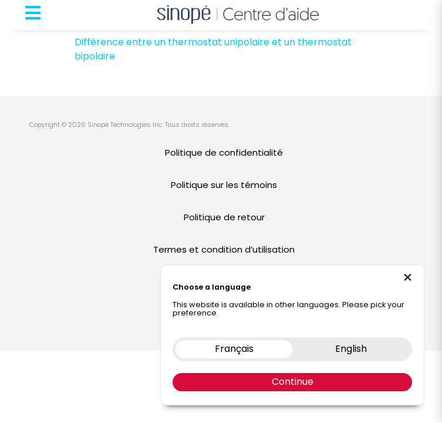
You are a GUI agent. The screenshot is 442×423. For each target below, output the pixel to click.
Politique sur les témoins (224, 185)
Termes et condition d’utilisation (224, 249)
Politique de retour (224, 217)
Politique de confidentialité (224, 152)
